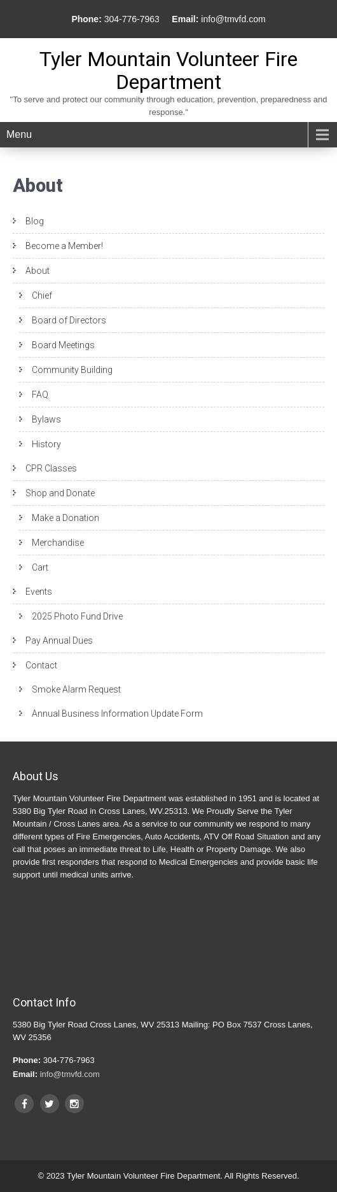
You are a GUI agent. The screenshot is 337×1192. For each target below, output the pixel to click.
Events (38, 591)
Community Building (72, 370)
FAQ (40, 394)
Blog (34, 221)
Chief (42, 295)
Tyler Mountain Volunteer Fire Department (168, 70)
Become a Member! (64, 246)
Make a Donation (65, 518)
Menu (19, 134)
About (37, 271)
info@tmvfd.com (233, 19)
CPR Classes (51, 468)
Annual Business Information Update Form (117, 713)
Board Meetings (63, 345)
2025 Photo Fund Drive (77, 616)
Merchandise (58, 543)
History (46, 444)
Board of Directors (69, 320)
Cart (40, 567)
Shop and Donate (60, 493)
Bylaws (46, 419)
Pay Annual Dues (59, 640)
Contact (41, 665)
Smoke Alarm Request (76, 689)
